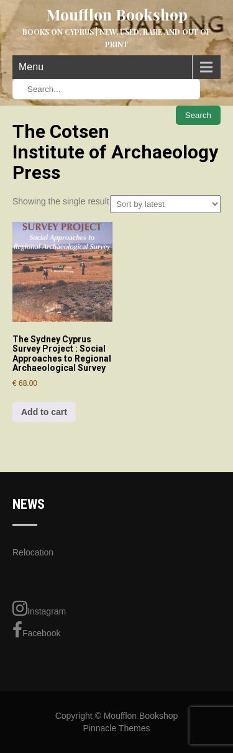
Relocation (32, 552)
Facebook (36, 630)
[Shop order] (165, 204)
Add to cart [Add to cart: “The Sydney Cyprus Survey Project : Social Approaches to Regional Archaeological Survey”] (44, 412)
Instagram (39, 608)
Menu (31, 67)
